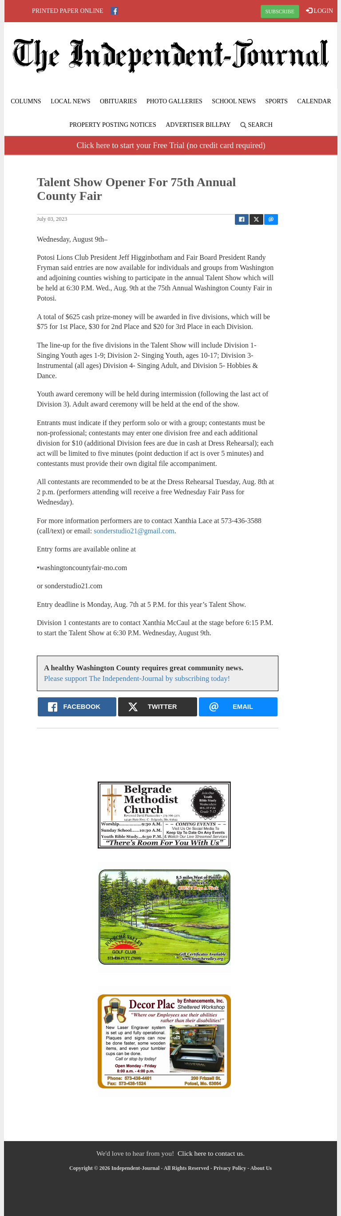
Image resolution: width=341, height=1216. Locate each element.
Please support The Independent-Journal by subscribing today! (137, 678)
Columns (26, 101)
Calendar (314, 101)
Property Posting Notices (112, 124)
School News (234, 101)
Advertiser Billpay (198, 124)
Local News (70, 101)
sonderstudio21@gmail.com (134, 531)
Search (256, 124)
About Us (261, 1168)
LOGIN (319, 10)
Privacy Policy (230, 1168)
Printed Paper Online (67, 11)
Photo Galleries (174, 101)
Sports (277, 101)
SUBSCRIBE (280, 11)
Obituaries (118, 101)
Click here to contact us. (211, 1153)
